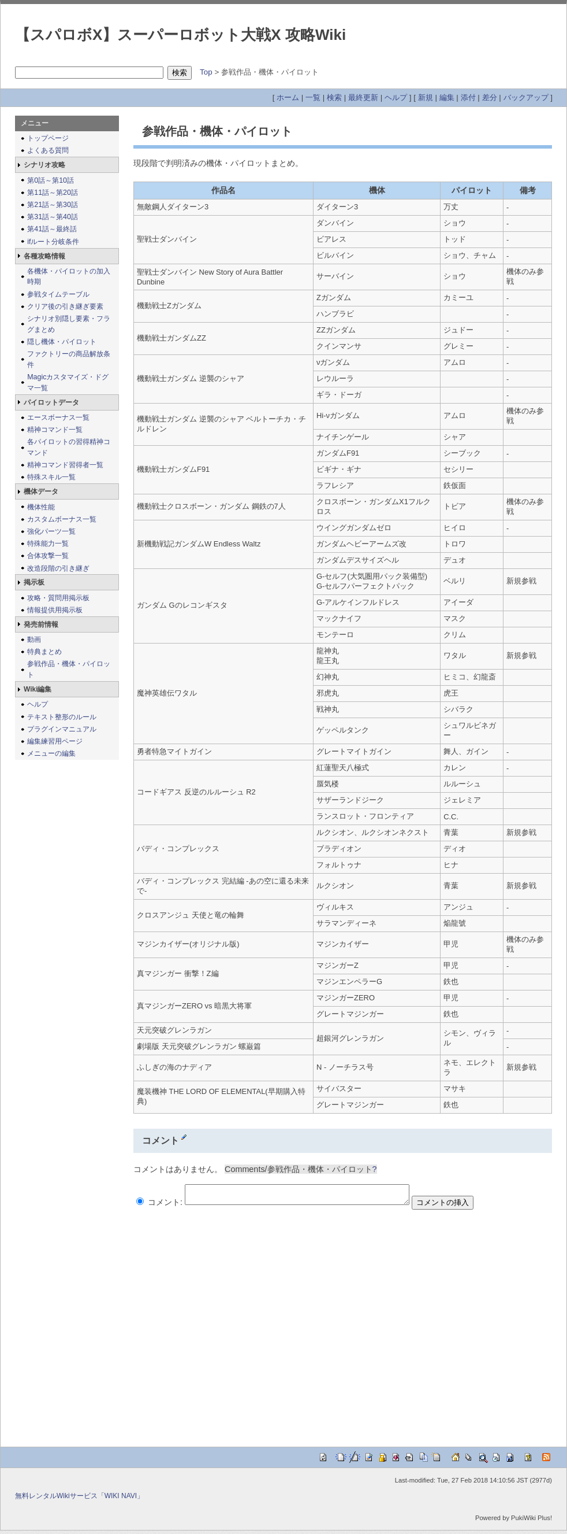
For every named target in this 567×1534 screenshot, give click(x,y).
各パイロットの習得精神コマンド (68, 447)
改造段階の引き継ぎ (58, 568)
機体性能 (41, 507)
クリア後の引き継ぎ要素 (65, 306)
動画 (34, 639)
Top (206, 72)
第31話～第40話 (52, 217)
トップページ (48, 138)
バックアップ (526, 97)
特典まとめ (44, 652)
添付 (468, 97)
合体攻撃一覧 (48, 556)
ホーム (288, 97)
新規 (425, 97)
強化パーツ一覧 (51, 531)
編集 (446, 97)
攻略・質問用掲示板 (58, 598)
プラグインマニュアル (61, 729)
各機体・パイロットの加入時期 (68, 276)
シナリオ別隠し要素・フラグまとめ (68, 324)
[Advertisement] (108, 1324)
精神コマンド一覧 (55, 430)
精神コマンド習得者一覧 (65, 465)
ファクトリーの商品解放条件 (68, 359)
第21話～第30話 (52, 205)
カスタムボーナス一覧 (61, 519)
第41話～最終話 (52, 229)
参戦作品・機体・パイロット (68, 669)
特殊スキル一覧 (51, 477)
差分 (489, 97)
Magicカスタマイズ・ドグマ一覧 (68, 382)
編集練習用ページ (55, 741)
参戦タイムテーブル (58, 294)
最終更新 (363, 97)
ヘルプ (396, 97)
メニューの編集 (51, 753)
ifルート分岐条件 (53, 242)
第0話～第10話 (50, 180)
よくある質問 (48, 150)
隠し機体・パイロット (61, 342)
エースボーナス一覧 (58, 417)
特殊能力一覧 (48, 543)
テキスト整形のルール (61, 717)
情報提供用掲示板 (55, 610)
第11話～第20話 (52, 192)
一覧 (312, 97)
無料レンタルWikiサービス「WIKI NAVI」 (79, 1499)
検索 (334, 97)
